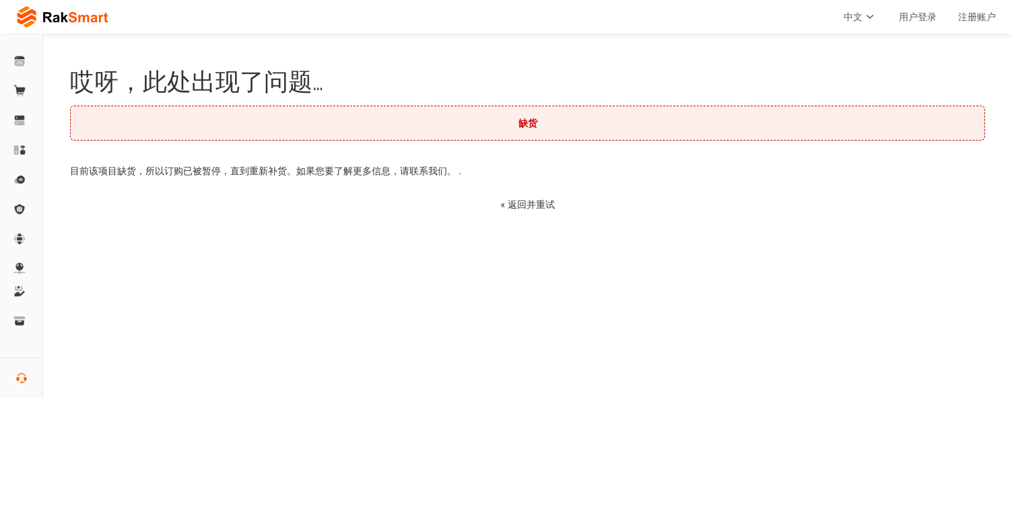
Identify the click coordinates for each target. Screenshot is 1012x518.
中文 (860, 16)
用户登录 (918, 16)
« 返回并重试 (527, 204)
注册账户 (977, 16)
